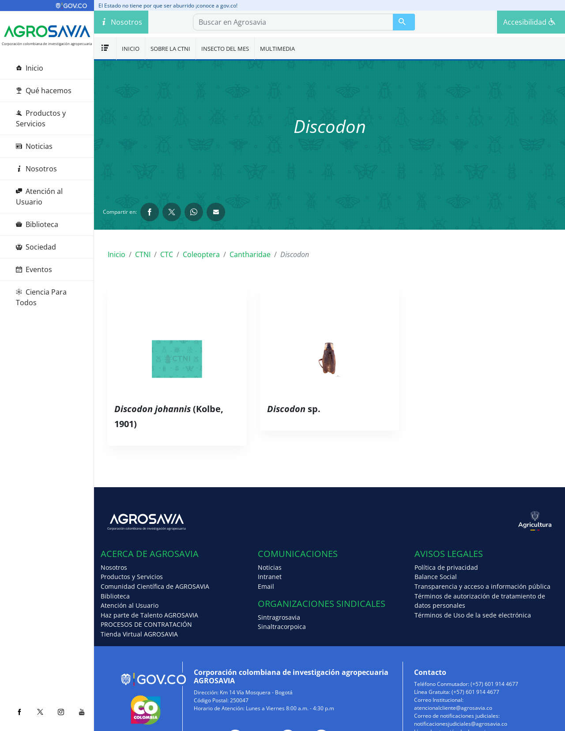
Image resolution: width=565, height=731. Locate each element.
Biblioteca (37, 224)
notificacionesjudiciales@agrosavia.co (460, 723)
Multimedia (277, 49)
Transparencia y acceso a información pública (482, 586)
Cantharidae (250, 254)
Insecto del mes (225, 49)
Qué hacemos (44, 90)
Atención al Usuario (39, 196)
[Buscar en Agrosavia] (404, 22)
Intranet (270, 576)
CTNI (143, 254)
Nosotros (36, 169)
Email (266, 586)
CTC (166, 254)
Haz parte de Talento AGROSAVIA (149, 615)
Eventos (34, 269)
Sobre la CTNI (170, 49)
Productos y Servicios (41, 118)
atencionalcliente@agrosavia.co (453, 708)
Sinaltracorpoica (282, 626)
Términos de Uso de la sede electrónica (472, 615)
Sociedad (36, 247)
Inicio (29, 68)
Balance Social (435, 576)
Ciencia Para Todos (41, 297)
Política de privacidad (446, 567)
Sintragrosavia (279, 617)
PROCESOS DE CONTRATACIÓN (146, 624)
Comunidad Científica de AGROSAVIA (155, 586)
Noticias (34, 146)
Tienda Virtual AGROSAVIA (139, 634)
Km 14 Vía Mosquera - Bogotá (256, 692)
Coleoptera (201, 254)
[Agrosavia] (47, 31)
